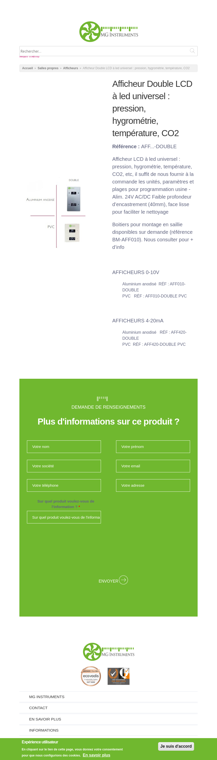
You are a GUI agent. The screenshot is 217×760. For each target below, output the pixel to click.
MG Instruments (46, 697)
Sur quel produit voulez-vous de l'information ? (65, 504)
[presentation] (108, 549)
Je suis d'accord (176, 746)
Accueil (27, 68)
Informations (44, 730)
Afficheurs (70, 68)
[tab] (108, 696)
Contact (38, 708)
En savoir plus (45, 719)
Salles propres (48, 68)
